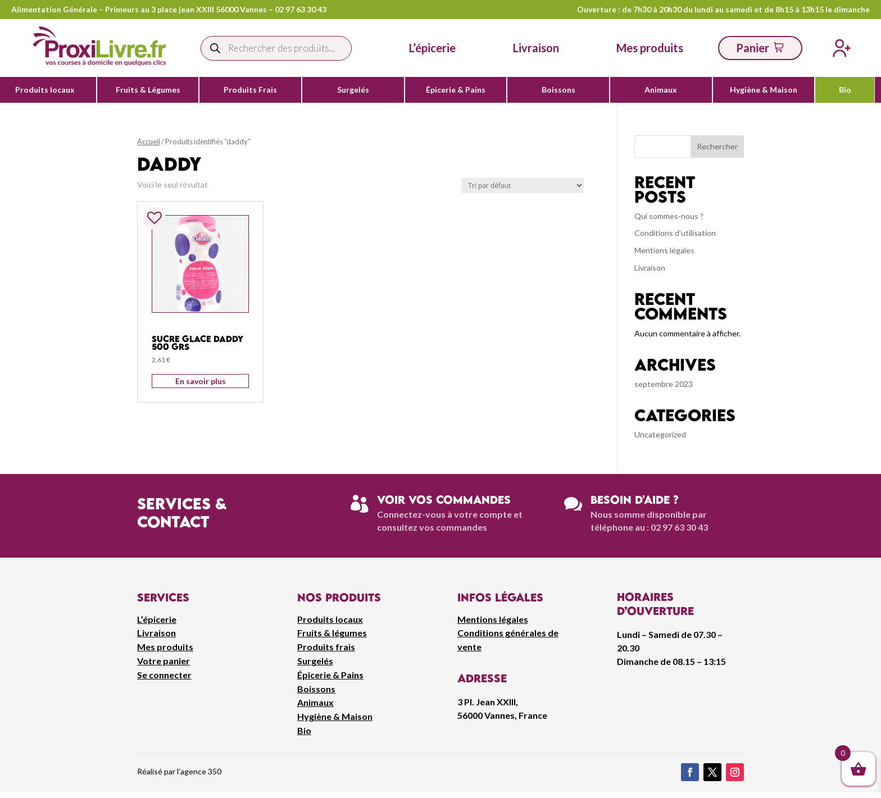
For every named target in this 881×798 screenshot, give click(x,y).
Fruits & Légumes (148, 90)
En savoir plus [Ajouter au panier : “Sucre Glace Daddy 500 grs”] (200, 381)
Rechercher (717, 146)
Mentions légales (664, 250)
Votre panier (163, 660)
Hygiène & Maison (763, 90)
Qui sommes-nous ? (668, 216)
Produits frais (326, 646)
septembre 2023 (663, 384)
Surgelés (353, 90)
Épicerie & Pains (455, 90)
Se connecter (164, 674)
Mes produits (165, 646)
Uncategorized (660, 434)
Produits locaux (45, 90)
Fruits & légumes (332, 632)
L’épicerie (432, 47)
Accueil (148, 141)
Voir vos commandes (444, 499)
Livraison (649, 267)
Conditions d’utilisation (675, 233)
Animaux (660, 90)
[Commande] (522, 185)
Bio (845, 90)
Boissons (558, 90)
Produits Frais (250, 90)
